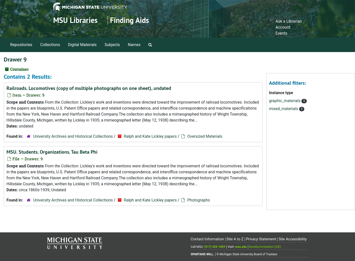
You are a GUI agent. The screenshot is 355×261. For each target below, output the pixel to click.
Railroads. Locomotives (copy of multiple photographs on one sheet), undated (88, 88)
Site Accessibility (292, 239)
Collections (50, 44)
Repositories (21, 44)
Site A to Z (234, 239)
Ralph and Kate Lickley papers (150, 136)
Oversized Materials (204, 136)
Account (283, 27)
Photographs (198, 200)
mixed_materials (284, 108)
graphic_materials (285, 100)
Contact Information (207, 239)
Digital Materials (82, 44)
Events (281, 33)
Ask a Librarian (289, 21)
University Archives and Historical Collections (73, 136)
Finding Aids (129, 20)
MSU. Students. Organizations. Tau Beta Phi (51, 152)
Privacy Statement (261, 239)
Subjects (112, 44)
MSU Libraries (75, 20)
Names (134, 44)
